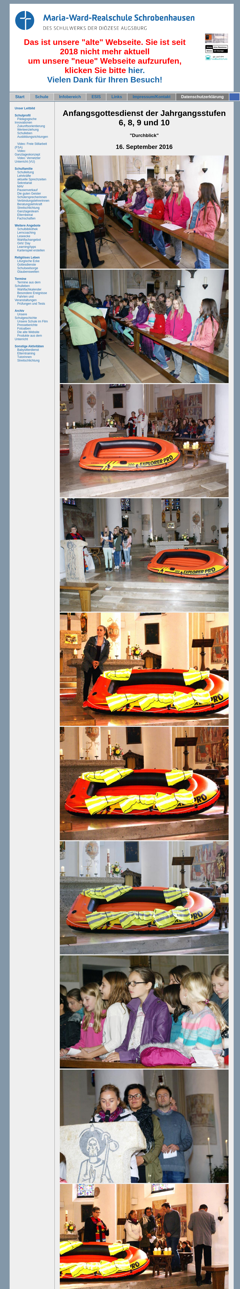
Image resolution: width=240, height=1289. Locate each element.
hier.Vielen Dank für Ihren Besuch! (104, 75)
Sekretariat (24, 183)
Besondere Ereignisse (32, 293)
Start (19, 97)
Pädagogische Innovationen (25, 120)
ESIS (96, 97)
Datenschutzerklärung (202, 97)
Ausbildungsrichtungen (32, 137)
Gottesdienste (26, 264)
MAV (20, 186)
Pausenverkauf (27, 190)
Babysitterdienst (28, 350)
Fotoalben (24, 328)
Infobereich (70, 97)
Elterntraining (26, 353)
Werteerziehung (28, 129)
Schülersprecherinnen (32, 197)
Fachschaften (26, 218)
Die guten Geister (29, 193)
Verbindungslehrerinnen (33, 200)
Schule (41, 97)
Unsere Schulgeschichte (26, 316)
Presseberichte (27, 325)
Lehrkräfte (24, 176)
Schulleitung (25, 172)
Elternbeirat (25, 215)
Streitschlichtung (28, 208)
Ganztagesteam (28, 211)
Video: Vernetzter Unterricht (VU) (28, 159)
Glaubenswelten (28, 271)
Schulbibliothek (27, 229)
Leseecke (23, 236)
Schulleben (24, 133)
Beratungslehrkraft (29, 204)
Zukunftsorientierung (31, 126)
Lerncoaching (26, 232)
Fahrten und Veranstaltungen (26, 298)
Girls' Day (23, 243)
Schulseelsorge (27, 268)
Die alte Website (28, 332)
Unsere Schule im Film (32, 321)
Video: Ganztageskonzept (27, 152)
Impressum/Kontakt (151, 97)
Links (117, 97)
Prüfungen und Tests (31, 303)
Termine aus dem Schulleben (28, 284)
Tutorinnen (24, 357)
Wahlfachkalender (29, 289)
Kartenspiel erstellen (31, 250)
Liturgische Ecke (28, 261)
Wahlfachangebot (29, 240)
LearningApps (26, 247)
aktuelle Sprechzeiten (31, 179)
